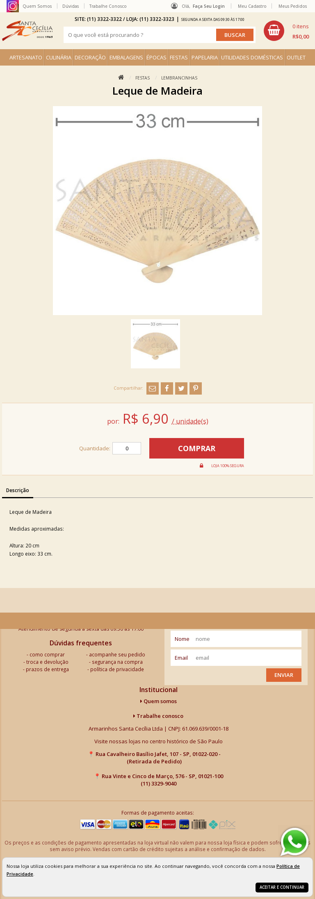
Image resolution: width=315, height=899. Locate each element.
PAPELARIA (205, 57)
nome (182, 638)
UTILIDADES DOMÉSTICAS (252, 57)
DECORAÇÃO (90, 57)
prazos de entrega (47, 669)
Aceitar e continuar (282, 887)
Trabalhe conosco (158, 716)
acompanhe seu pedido (117, 654)
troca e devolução (47, 661)
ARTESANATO (25, 57)
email (181, 657)
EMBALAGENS (126, 57)
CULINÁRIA (58, 57)
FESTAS (179, 57)
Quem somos (158, 701)
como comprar (47, 654)
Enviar (283, 675)
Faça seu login (209, 6)
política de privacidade (117, 669)
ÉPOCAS (156, 57)
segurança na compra (117, 661)
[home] (27, 30)
